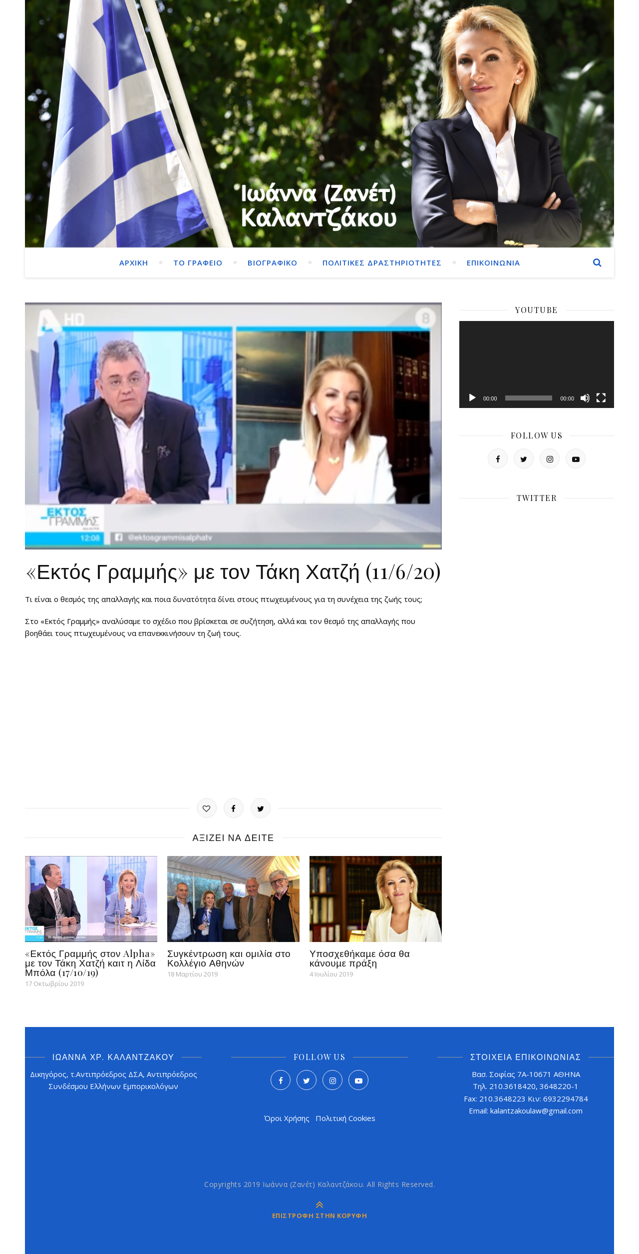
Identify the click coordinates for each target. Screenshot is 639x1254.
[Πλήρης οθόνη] (601, 398)
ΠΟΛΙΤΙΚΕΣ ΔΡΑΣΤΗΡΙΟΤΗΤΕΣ (382, 263)
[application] (536, 364)
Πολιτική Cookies (345, 1118)
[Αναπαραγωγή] (472, 398)
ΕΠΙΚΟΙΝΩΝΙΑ (493, 263)
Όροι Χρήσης (287, 1118)
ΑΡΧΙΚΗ (133, 263)
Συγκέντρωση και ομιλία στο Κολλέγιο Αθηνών (229, 957)
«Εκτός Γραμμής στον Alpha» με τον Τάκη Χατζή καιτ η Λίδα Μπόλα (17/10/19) (90, 962)
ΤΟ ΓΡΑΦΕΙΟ (198, 263)
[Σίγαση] (585, 398)
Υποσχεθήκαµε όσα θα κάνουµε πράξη (360, 957)
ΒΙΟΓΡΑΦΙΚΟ (273, 263)
